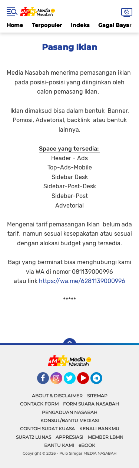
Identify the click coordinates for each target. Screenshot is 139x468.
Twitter (73, 381)
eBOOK (87, 445)
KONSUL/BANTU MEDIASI (69, 420)
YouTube (88, 381)
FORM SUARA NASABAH (91, 404)
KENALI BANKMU (99, 428)
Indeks (80, 25)
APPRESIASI (69, 437)
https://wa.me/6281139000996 (82, 280)
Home (15, 25)
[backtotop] (69, 344)
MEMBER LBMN (105, 437)
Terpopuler (47, 25)
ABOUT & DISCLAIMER (57, 395)
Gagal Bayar (115, 25)
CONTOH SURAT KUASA (47, 428)
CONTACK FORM (39, 404)
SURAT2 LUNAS (33, 437)
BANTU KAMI (59, 445)
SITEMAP (97, 395)
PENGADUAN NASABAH (69, 412)
